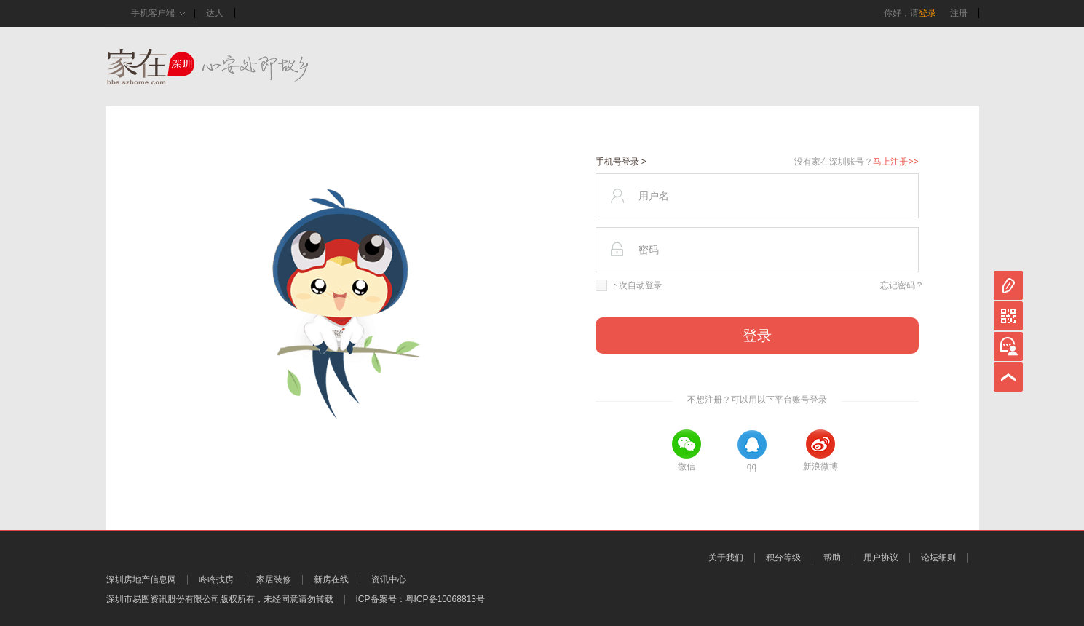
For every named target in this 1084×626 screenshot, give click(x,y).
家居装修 (273, 579)
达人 (214, 13)
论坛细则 (938, 557)
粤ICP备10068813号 (445, 599)
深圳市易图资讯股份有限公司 (163, 599)
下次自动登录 (629, 285)
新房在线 (331, 579)
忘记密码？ (902, 285)
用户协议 (880, 557)
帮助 (832, 557)
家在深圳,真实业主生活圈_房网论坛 (233, 66)
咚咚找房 (216, 579)
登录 (927, 13)
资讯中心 (388, 579)
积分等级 (783, 557)
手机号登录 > (621, 161)
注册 (959, 13)
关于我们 (725, 557)
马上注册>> (895, 161)
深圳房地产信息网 (141, 579)
